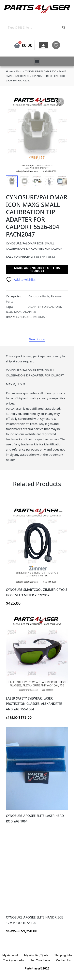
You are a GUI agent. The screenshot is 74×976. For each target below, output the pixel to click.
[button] (37, 61)
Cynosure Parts (38, 296)
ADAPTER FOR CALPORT (44, 306)
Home (9, 71)
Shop (19, 71)
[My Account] (43, 46)
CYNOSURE (23, 317)
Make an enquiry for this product (37, 269)
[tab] (37, 339)
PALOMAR (40, 317)
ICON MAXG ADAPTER (21, 312)
